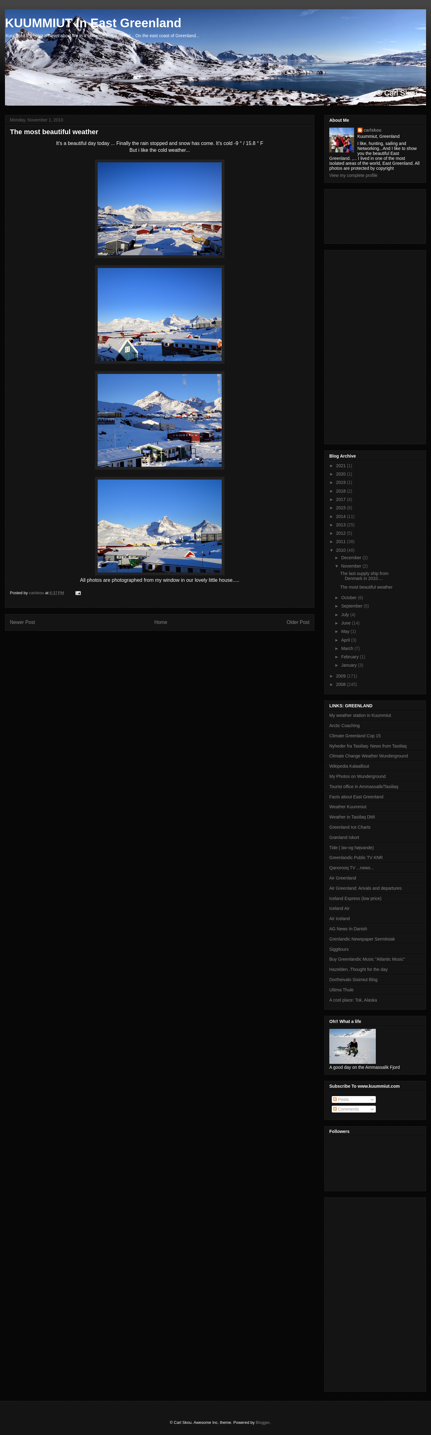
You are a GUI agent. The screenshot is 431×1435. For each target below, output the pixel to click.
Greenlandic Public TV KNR (356, 857)
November (351, 566)
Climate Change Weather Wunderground (368, 755)
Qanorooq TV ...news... (351, 867)
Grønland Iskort (344, 837)
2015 (341, 507)
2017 (341, 499)
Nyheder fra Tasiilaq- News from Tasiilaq (368, 746)
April (346, 640)
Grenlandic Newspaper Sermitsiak (362, 939)
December (351, 557)
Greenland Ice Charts (350, 827)
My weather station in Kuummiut (360, 715)
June (346, 623)
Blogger (262, 1422)
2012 (341, 533)
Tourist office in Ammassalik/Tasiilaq (363, 786)
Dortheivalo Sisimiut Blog (353, 979)
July (345, 614)
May (345, 631)
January (349, 665)
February (350, 656)
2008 (341, 684)
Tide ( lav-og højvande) (351, 847)
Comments (346, 1109)
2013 (341, 524)
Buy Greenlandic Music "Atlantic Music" (367, 959)
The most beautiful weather (366, 587)
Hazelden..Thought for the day (358, 969)
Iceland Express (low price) (355, 898)
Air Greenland (342, 877)
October (349, 597)
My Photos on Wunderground (357, 776)
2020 (341, 474)
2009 (341, 676)
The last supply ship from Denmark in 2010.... (364, 576)
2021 (341, 465)
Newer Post (22, 622)
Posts (341, 1099)
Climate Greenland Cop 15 (355, 735)
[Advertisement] (357, 214)
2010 (341, 550)
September (352, 605)
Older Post (298, 622)
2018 (341, 491)
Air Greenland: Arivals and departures (365, 888)
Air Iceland (339, 918)
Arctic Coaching (344, 725)
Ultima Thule (341, 989)
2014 (341, 516)
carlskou (373, 130)
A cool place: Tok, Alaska (353, 1000)
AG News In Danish (348, 928)
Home (160, 622)
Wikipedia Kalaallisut (349, 766)
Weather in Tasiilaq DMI (352, 816)
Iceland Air (339, 908)
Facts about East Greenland (356, 796)
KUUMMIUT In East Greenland (93, 23)
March (347, 648)
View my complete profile (353, 175)
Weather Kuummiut (348, 806)
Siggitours (339, 949)
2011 (341, 541)
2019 (341, 482)
